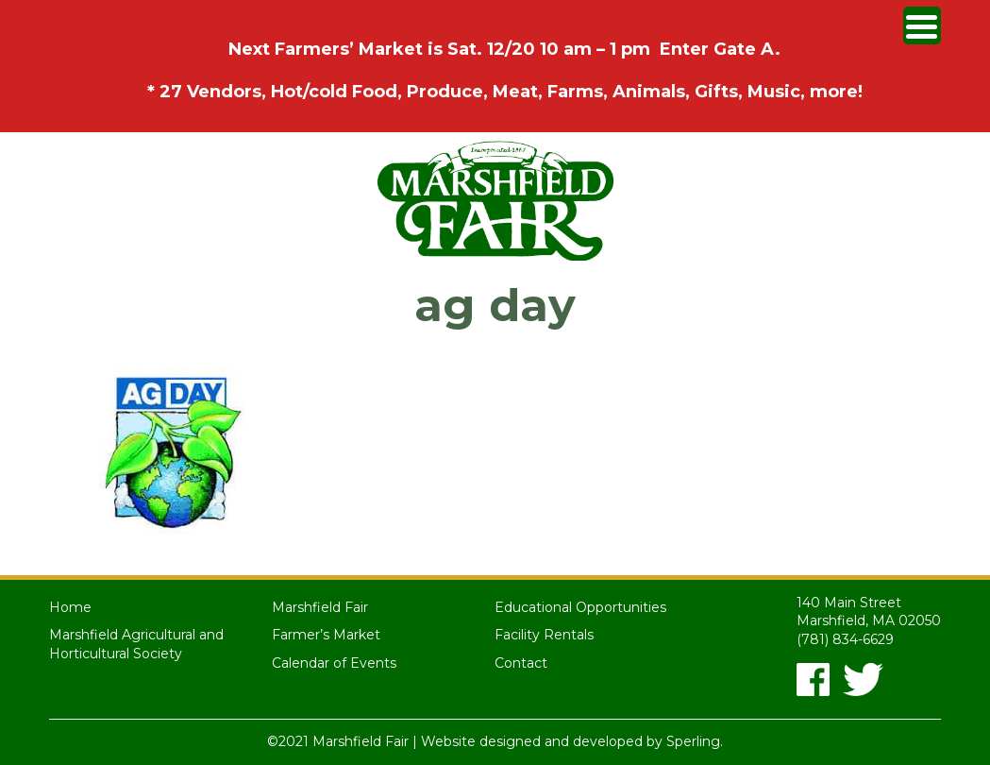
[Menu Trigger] (922, 25)
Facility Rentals (544, 634)
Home (70, 607)
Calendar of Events (334, 663)
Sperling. (694, 741)
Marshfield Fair (320, 607)
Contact (521, 663)
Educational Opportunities (580, 607)
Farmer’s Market (326, 634)
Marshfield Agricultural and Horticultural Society (136, 644)
